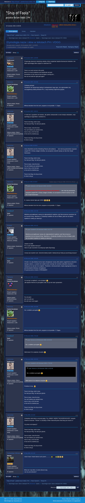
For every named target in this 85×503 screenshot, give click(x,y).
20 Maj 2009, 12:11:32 (29, 453)
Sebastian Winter (13, 453)
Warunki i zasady (70, 498)
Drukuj (76, 52)
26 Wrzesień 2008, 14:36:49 (31, 258)
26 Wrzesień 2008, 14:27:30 (31, 211)
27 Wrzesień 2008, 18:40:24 (31, 359)
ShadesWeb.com (18, 500)
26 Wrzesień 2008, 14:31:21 (31, 225)
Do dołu (8, 52)
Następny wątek (73, 47)
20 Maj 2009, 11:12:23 (29, 415)
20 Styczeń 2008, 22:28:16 (30, 145)
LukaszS (10, 58)
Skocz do (53, 487)
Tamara (10, 277)
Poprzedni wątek (61, 47)
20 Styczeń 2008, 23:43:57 (30, 181)
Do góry (8, 476)
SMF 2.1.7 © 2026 (8, 498)
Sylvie (37, 38)
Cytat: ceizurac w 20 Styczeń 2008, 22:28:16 (39, 186)
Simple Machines (18, 498)
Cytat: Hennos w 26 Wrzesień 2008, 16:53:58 (39, 340)
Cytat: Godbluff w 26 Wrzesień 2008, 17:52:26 (39, 363)
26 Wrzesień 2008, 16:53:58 (31, 306)
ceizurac (10, 111)
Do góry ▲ (78, 498)
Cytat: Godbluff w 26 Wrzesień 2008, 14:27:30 (39, 229)
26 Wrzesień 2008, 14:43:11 (31, 277)
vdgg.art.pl (55, 25)
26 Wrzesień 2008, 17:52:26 (31, 335)
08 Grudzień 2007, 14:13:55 (31, 82)
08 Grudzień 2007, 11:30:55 (31, 57)
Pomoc (63, 498)
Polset (9, 225)
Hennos (10, 82)
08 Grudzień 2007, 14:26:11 (31, 111)
